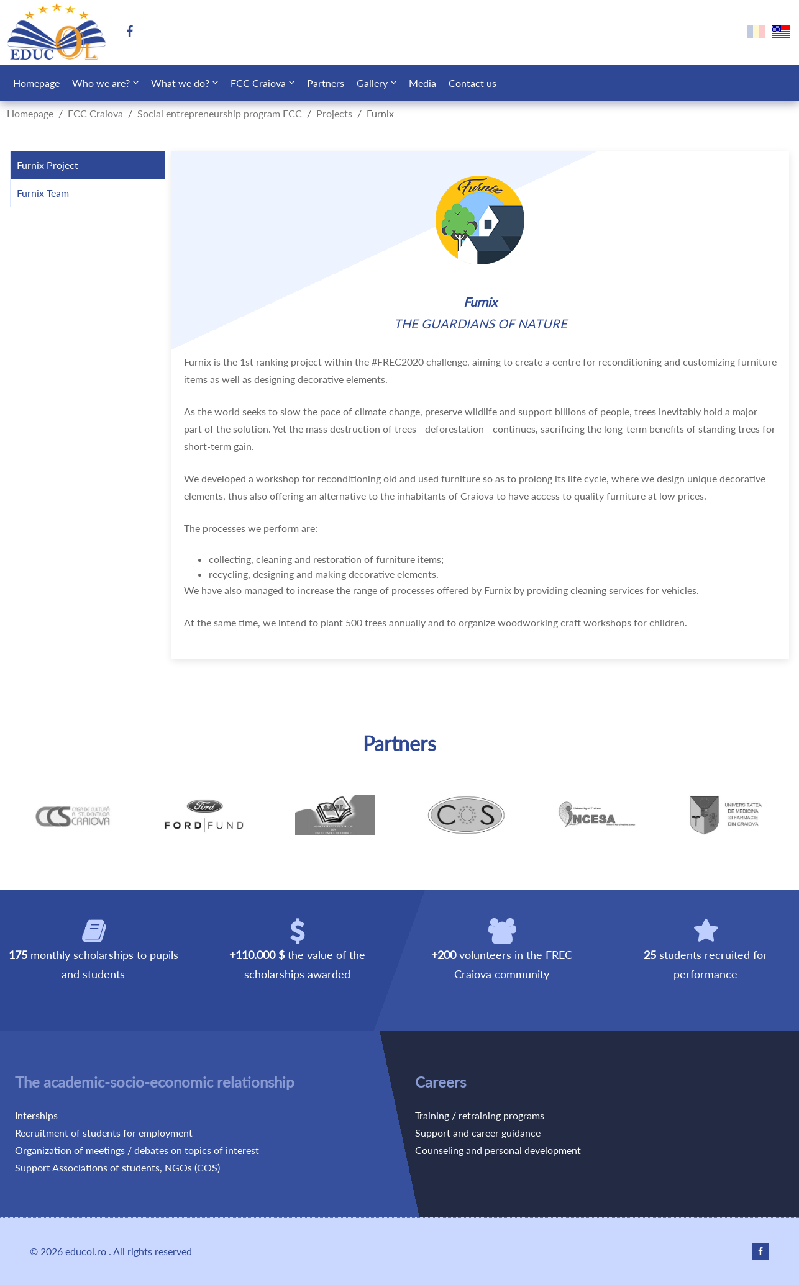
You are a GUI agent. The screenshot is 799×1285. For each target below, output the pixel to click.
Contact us (472, 83)
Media (422, 83)
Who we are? (101, 83)
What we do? (180, 83)
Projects (334, 113)
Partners (325, 83)
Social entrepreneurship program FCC (219, 113)
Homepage (36, 83)
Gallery (372, 83)
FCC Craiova (258, 83)
